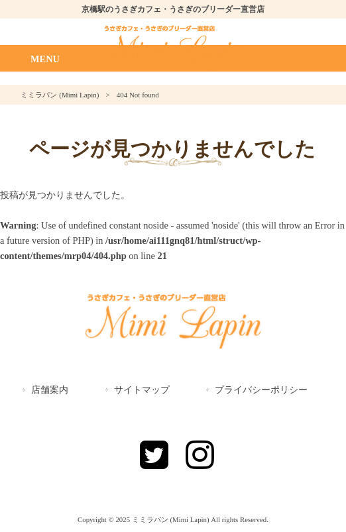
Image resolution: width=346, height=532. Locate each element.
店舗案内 (49, 390)
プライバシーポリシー (261, 390)
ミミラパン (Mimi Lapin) (60, 95)
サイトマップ (142, 390)
